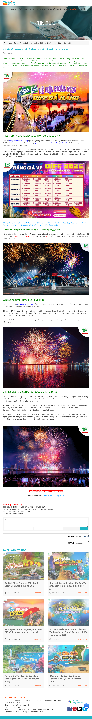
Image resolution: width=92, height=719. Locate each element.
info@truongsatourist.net (23, 705)
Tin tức (73, 9)
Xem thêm (37, 593)
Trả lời (86, 536)
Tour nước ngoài (54, 9)
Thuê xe (79, 9)
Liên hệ (86, 9)
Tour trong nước (39, 9)
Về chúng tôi (25, 9)
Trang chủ (15, 9)
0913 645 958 (19, 703)
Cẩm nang (66, 9)
